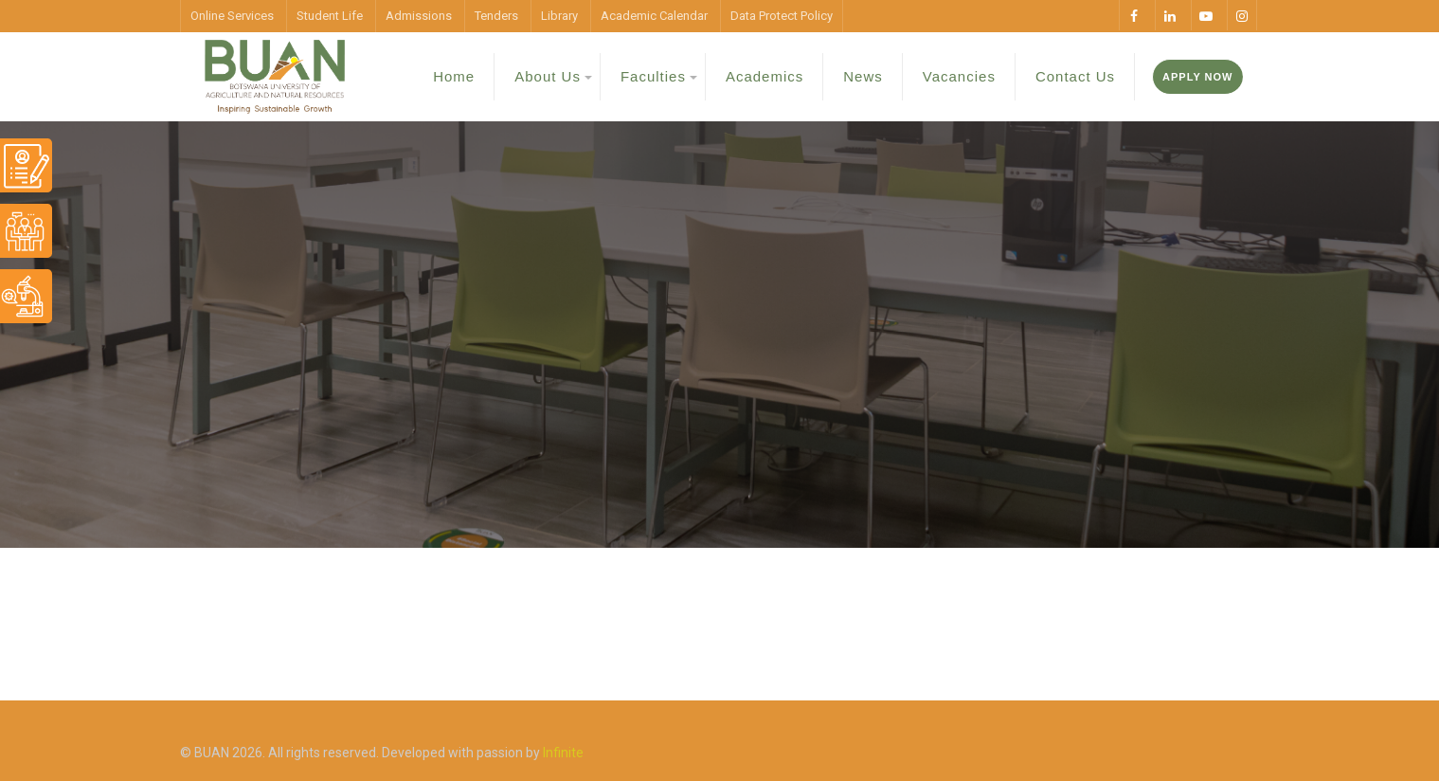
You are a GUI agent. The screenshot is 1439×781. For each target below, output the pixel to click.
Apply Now (1197, 76)
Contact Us (1075, 76)
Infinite (563, 752)
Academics (764, 76)
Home (454, 76)
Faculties (653, 76)
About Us (547, 76)
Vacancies (959, 76)
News (863, 76)
